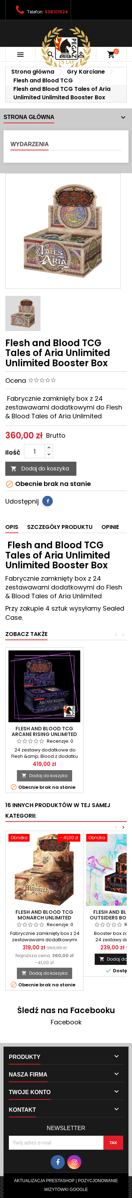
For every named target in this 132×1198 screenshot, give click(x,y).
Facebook (66, 1022)
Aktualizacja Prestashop (44, 1180)
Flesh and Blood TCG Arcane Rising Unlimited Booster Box (44, 734)
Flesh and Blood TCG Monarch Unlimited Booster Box (44, 918)
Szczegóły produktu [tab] (60, 527)
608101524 (56, 12)
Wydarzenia (30, 144)
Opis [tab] (11, 527)
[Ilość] (34, 451)
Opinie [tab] (110, 527)
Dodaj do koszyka (40, 468)
